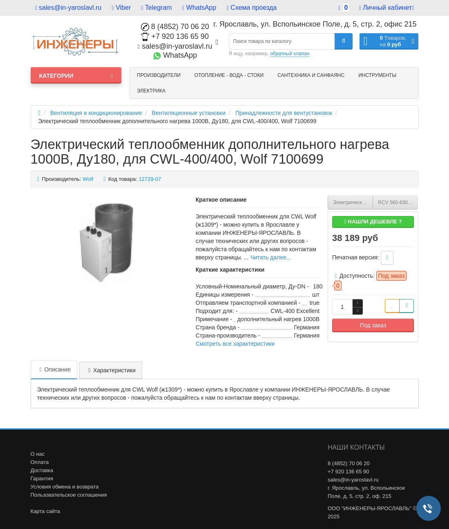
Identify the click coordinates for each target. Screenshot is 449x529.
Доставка (42, 470)
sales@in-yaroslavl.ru (68, 7)
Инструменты (377, 75)
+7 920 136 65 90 (175, 36)
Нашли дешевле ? (373, 221)
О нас (38, 454)
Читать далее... (270, 257)
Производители (159, 75)
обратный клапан (289, 53)
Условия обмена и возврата (65, 487)
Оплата (40, 462)
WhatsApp (199, 7)
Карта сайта (45, 511)
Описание (54, 369)
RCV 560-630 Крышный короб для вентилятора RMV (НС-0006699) (398, 202)
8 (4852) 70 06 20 (175, 27)
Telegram (156, 7)
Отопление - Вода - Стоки (229, 75)
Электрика (151, 91)
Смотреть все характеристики (235, 343)
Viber (121, 7)
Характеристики (111, 370)
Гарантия (42, 478)
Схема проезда (252, 7)
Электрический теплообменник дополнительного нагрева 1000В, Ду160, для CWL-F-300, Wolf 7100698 (353, 202)
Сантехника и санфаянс (310, 75)
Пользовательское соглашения (69, 495)
